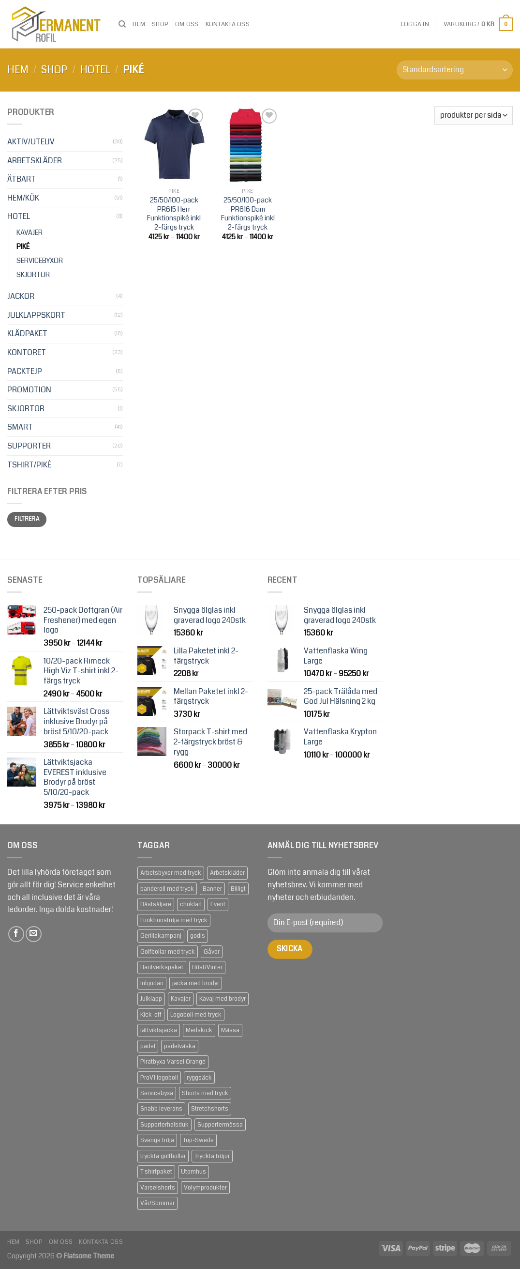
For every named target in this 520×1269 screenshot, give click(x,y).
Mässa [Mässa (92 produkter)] (230, 1030)
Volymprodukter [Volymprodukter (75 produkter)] (205, 1187)
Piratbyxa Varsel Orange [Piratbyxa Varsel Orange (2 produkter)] (173, 1061)
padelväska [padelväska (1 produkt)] (179, 1046)
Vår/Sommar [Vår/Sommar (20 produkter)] (157, 1203)
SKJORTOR (33, 275)
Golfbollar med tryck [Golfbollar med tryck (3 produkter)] (167, 951)
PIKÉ (23, 247)
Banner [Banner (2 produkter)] (212, 888)
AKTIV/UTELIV (31, 141)
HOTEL (95, 69)
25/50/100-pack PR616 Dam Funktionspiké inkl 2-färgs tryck (248, 214)
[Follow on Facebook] (16, 934)
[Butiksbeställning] (455, 70)
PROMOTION (29, 389)
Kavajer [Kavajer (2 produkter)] (181, 998)
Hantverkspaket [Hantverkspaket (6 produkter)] (161, 967)
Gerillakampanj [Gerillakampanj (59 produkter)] (160, 935)
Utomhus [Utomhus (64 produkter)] (193, 1171)
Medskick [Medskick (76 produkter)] (199, 1030)
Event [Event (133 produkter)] (217, 904)
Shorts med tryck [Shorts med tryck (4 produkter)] (205, 1093)
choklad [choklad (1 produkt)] (191, 904)
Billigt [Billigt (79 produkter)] (238, 888)
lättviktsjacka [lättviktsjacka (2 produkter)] (158, 1030)
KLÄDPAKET (27, 333)
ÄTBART (21, 179)
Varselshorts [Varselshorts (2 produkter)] (157, 1187)
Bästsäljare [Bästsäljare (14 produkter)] (155, 904)
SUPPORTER (29, 445)
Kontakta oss (228, 24)
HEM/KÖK (23, 197)
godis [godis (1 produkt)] (197, 935)
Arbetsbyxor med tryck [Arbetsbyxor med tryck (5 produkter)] (170, 872)
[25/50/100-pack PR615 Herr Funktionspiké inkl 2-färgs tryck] (174, 144)
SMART (20, 427)
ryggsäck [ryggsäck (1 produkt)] (199, 1077)
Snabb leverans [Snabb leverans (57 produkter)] (161, 1108)
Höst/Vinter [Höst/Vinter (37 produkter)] (207, 967)
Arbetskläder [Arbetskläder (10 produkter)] (227, 872)
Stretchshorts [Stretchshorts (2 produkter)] (209, 1108)
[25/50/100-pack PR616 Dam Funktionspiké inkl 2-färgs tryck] (248, 144)
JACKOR (20, 296)
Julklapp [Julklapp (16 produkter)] (151, 998)
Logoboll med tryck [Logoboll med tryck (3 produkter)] (196, 1014)
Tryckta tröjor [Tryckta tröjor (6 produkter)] (212, 1156)
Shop (160, 24)
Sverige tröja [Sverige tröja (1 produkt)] (157, 1140)
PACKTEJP (24, 371)
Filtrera (27, 519)
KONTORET (26, 352)
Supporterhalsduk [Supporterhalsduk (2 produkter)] (164, 1124)
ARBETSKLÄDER (34, 160)
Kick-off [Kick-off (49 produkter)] (151, 1014)
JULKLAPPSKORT (36, 315)
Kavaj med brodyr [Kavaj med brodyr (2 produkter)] (222, 998)
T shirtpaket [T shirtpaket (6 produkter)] (156, 1171)
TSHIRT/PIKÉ (29, 464)
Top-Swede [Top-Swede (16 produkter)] (198, 1140)
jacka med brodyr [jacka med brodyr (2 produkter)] (195, 983)
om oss (187, 24)
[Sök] (122, 24)
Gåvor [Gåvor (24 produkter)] (212, 951)
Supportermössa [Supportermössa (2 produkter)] (220, 1124)
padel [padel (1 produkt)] (147, 1046)
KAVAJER (29, 233)
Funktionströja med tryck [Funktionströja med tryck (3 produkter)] (174, 920)
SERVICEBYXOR (39, 261)
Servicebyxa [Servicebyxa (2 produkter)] (156, 1093)
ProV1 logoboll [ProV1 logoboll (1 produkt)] (159, 1077)
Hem (139, 24)
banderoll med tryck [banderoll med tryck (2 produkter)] (167, 888)
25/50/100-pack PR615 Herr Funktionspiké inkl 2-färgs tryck (174, 214)
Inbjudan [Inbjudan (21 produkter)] (151, 983)
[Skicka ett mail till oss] (34, 934)
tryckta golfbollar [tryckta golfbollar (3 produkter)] (163, 1156)
